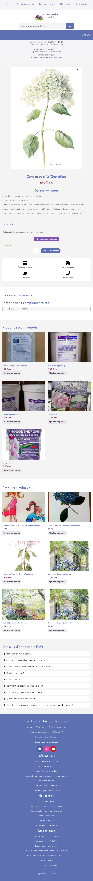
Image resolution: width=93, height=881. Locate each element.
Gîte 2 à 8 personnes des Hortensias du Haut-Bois (46, 851)
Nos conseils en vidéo (46, 801)
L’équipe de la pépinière (46, 841)
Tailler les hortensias (46, 816)
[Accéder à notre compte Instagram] (47, 749)
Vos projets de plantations (46, 761)
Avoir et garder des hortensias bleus (46, 806)
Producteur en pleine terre (46, 846)
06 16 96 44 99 (55, 52)
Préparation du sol (47, 820)
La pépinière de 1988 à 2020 (46, 836)
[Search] (70, 26)
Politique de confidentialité (46, 785)
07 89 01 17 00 (56, 57)
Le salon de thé (46, 860)
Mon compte (66, 4)
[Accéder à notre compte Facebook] (40, 749)
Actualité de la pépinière (46, 865)
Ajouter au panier (50, 251)
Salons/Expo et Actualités (46, 771)
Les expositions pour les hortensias (46, 811)
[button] (2, 35)
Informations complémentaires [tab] (18, 295)
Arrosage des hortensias (46, 825)
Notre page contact (25, 4)
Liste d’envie (81, 4)
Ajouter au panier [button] (12, 373)
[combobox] (42, 26)
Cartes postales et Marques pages (27, 232)
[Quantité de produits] (36, 250)
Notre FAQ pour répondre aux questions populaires (46, 776)
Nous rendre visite (46, 766)
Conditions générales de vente (46, 790)
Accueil (9, 4)
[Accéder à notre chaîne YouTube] (53, 749)
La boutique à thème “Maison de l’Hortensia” (46, 855)
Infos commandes (47, 4)
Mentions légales (46, 781)
